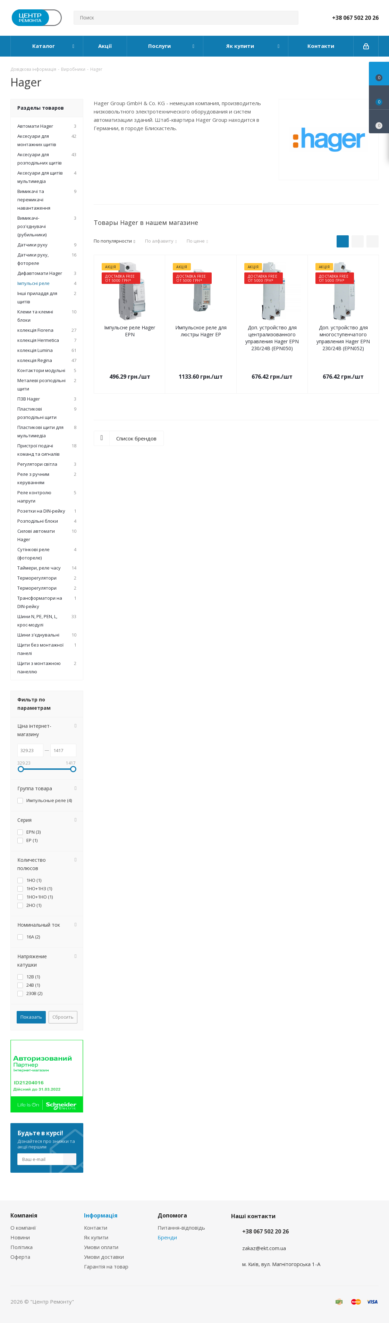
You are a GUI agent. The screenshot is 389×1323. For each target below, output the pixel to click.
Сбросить (63, 1017)
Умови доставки (104, 1256)
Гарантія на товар (106, 1266)
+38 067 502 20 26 (355, 18)
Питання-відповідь (181, 1227)
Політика (21, 1247)
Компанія (23, 1215)
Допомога (172, 1215)
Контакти (95, 1227)
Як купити (96, 1237)
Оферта (20, 1256)
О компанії (23, 1227)
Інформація (101, 1215)
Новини (20, 1237)
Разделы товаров (40, 107)
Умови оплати (101, 1247)
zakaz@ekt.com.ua (264, 1248)
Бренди (167, 1237)
